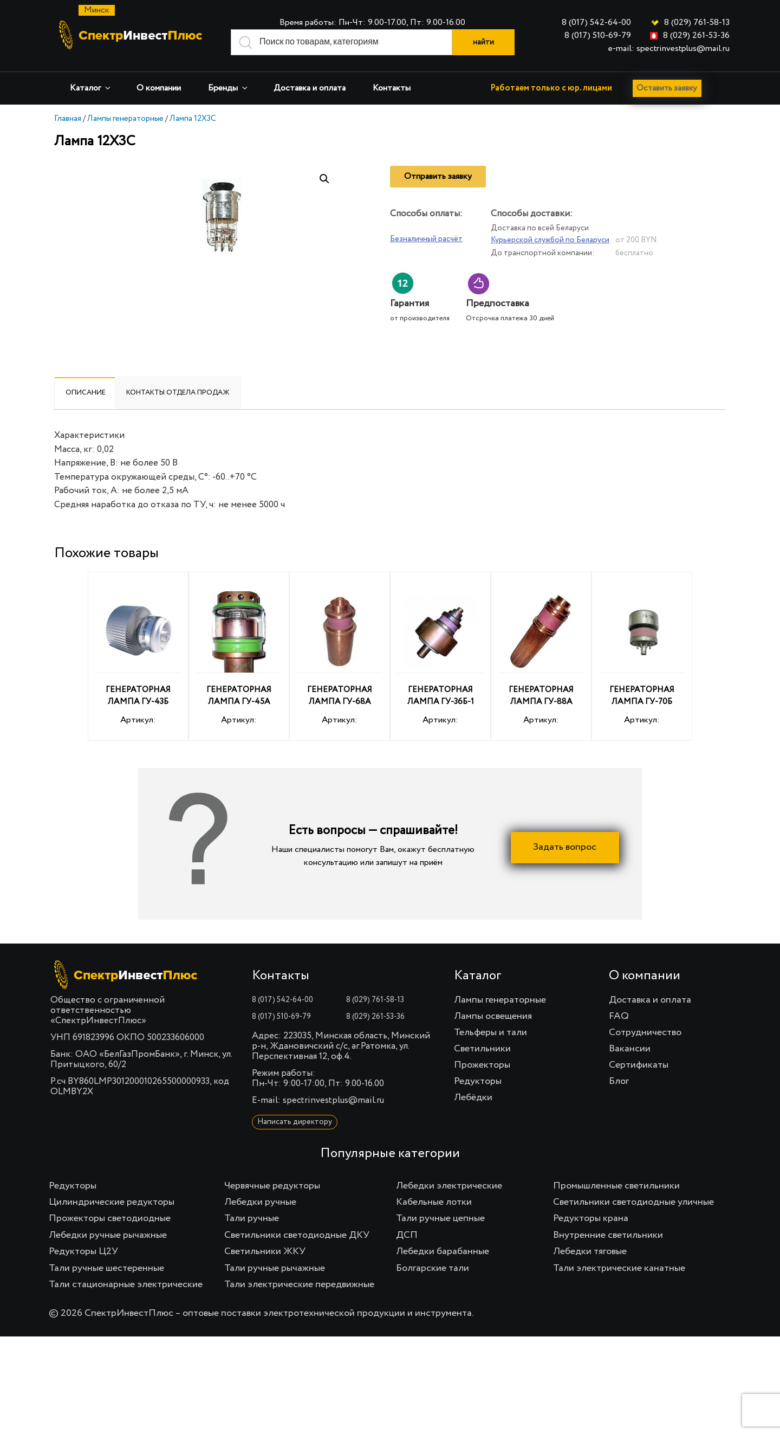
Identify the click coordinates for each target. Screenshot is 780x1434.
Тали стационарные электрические (126, 1284)
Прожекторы (482, 1065)
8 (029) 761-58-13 (697, 22)
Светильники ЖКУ (265, 1251)
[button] (324, 179)
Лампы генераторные (125, 118)
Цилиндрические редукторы (111, 1202)
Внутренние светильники (608, 1235)
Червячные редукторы (272, 1186)
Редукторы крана (590, 1218)
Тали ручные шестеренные (106, 1268)
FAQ (619, 1016)
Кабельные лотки (434, 1202)
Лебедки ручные (260, 1202)
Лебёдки (473, 1097)
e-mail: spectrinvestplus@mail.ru (669, 48)
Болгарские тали (432, 1268)
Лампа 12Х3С (193, 118)
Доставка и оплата (310, 88)
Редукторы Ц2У (83, 1251)
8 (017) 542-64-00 (596, 22)
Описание (86, 392)
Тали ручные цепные (440, 1218)
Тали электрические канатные (619, 1268)
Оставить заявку (669, 88)
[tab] (85, 393)
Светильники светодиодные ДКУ (296, 1235)
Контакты (392, 88)
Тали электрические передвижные (299, 1284)
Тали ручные (251, 1218)
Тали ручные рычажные (274, 1268)
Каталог (91, 88)
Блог (619, 1081)
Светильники (482, 1049)
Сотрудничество (645, 1032)
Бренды (228, 88)
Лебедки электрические (449, 1186)
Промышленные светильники (616, 1186)
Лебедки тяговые (590, 1251)
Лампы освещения (493, 1016)
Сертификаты (638, 1065)
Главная (67, 118)
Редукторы (478, 1081)
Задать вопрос (564, 847)
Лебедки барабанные (442, 1251)
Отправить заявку (438, 176)
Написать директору (294, 1122)
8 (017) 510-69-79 (597, 35)
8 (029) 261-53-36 (696, 35)
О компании (158, 88)
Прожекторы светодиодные (110, 1218)
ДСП (407, 1235)
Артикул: (138, 658)
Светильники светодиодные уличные (633, 1202)
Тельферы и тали (490, 1032)
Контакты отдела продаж (178, 392)
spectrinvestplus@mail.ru (333, 1100)
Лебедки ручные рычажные (108, 1235)
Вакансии (630, 1049)
